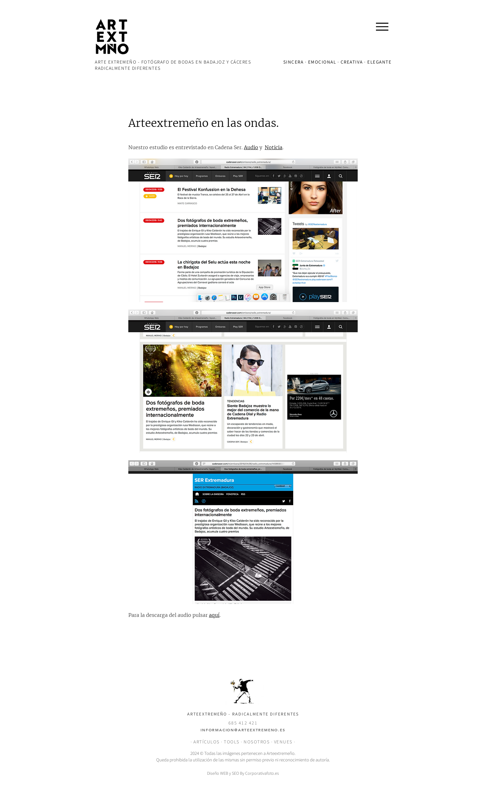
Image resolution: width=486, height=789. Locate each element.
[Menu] (382, 26)
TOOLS (232, 742)
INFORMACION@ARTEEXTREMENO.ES (243, 729)
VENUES (284, 742)
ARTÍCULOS (206, 742)
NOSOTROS (257, 742)
